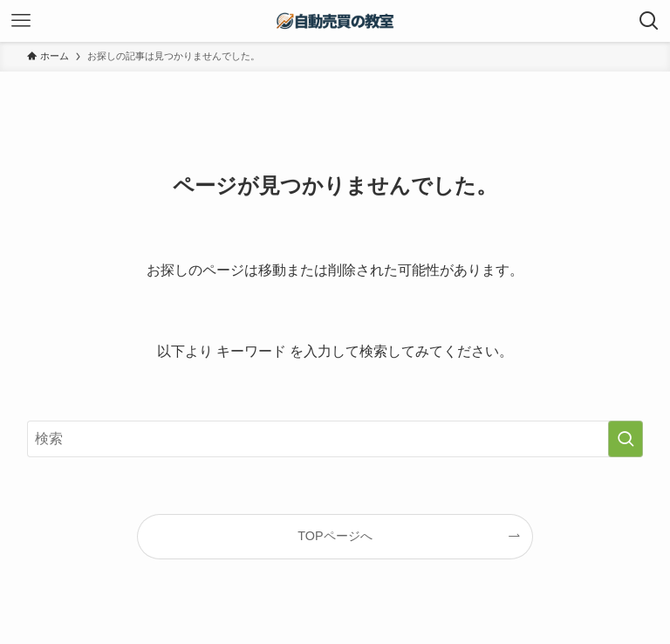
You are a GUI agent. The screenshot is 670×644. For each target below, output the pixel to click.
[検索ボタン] (649, 21)
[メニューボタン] (21, 21)
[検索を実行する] (625, 439)
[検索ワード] (335, 439)
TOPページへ (334, 536)
